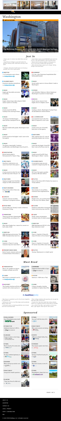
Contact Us (6, 406)
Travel (34, 317)
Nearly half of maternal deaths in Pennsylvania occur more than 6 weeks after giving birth (43, 62)
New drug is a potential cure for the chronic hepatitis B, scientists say (16, 299)
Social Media (7, 205)
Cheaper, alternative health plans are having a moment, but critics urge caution (15, 68)
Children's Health (8, 81)
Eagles (35, 81)
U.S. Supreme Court (38, 117)
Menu (58, 12)
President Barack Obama (10, 250)
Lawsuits (6, 196)
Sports (35, 335)
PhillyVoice (4, 12)
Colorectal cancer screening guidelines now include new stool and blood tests (15, 305)
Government (36, 72)
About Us (5, 400)
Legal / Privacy (7, 408)
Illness (6, 275)
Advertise (5, 403)
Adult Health (7, 161)
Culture (13, 12)
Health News (36, 134)
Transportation (8, 266)
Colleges (35, 205)
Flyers (34, 232)
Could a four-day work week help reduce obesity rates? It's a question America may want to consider (44, 302)
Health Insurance (8, 188)
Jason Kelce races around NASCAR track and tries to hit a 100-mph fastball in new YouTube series (44, 59)
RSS (3, 414)
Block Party (7, 284)
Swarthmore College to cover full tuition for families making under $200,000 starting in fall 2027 (15, 63)
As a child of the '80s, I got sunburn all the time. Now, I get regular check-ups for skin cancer (44, 305)
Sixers (34, 284)
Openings (35, 344)
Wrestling (36, 223)
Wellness (35, 188)
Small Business (9, 317)
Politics (35, 179)
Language (7, 335)
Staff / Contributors (9, 411)
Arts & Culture (10, 20)
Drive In (35, 99)
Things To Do (8, 326)
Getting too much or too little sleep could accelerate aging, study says (15, 302)
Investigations (8, 152)
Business (35, 196)
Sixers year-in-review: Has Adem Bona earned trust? (15, 59)
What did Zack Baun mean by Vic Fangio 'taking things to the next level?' (43, 65)
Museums (18, 20)
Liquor (35, 214)
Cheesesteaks (7, 214)
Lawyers (7, 379)
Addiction (6, 72)
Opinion (35, 90)
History (35, 275)
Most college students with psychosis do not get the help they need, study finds (44, 299)
